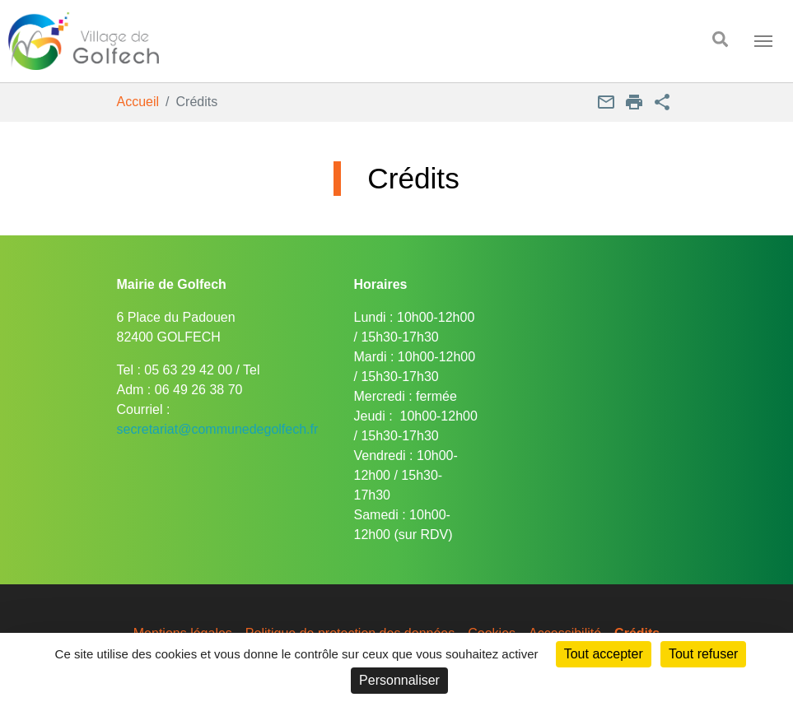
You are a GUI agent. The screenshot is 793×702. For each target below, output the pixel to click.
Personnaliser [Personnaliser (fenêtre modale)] (399, 680)
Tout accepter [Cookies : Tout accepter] (603, 654)
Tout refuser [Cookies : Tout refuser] (703, 654)
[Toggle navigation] (763, 41)
